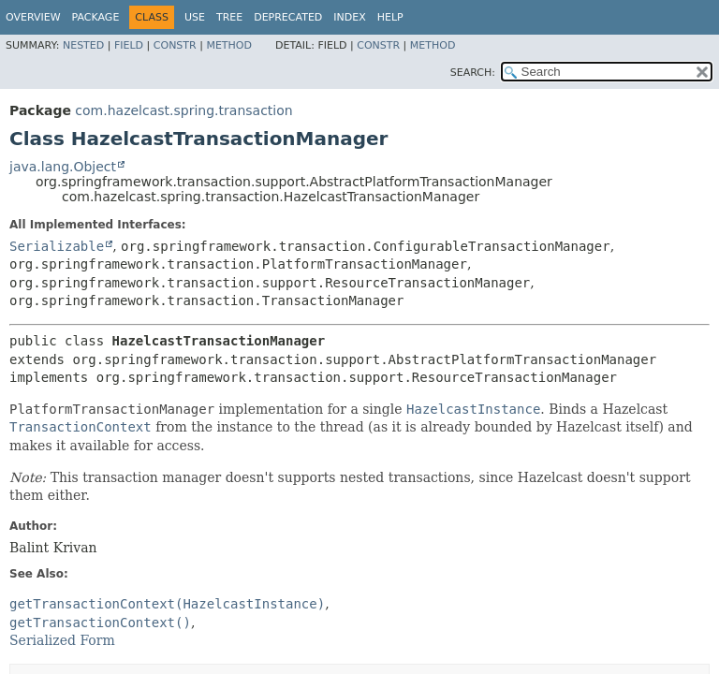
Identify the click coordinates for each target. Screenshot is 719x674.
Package (96, 17)
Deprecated (288, 17)
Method (229, 45)
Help (390, 17)
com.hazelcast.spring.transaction (183, 110)
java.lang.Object (62, 166)
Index (349, 17)
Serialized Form (62, 640)
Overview (33, 17)
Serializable (56, 246)
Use (194, 17)
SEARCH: (472, 72)
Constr (175, 45)
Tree (229, 17)
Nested (83, 45)
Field (128, 45)
